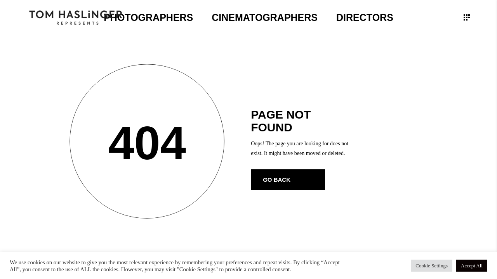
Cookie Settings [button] (431, 266)
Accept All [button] (472, 266)
